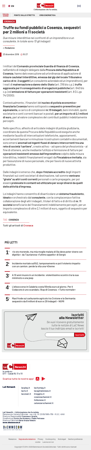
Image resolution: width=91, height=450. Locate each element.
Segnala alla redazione (27, 439)
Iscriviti (79, 334)
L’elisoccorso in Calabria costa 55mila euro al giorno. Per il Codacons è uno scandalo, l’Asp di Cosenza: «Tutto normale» (44, 288)
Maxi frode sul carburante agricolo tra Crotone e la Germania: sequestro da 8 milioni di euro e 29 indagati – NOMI (44, 300)
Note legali (62, 439)
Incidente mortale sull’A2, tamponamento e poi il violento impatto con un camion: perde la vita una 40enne (46, 265)
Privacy (40, 439)
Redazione (12, 439)
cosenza (14, 219)
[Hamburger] (3, 6)
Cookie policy (50, 439)
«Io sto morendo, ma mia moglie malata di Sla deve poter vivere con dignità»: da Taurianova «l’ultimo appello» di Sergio (47, 253)
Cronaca (28, 225)
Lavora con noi (48, 442)
